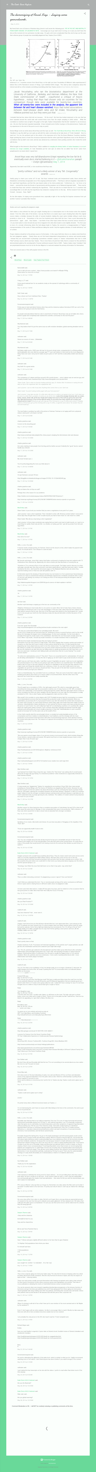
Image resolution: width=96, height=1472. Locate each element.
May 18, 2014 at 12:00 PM (25, 915)
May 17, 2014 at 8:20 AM (25, 342)
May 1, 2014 (59, 162)
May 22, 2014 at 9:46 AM (25, 1349)
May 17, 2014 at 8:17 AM (25, 331)
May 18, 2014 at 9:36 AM (25, 893)
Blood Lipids (27, 260)
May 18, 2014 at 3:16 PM (25, 959)
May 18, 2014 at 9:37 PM (25, 1112)
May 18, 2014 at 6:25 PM (25, 1067)
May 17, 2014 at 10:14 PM (25, 778)
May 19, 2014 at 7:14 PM (25, 1265)
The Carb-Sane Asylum (21, 4)
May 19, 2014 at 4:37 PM (25, 1191)
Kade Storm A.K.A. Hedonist (26, 853)
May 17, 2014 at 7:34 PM (25, 764)
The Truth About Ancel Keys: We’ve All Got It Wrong (70, 131)
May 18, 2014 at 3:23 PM (25, 1023)
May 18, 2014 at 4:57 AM (25, 847)
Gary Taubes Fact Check (41, 260)
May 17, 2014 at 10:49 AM (25, 481)
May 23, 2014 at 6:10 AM (25, 1362)
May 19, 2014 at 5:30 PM (25, 1207)
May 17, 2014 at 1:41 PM (25, 585)
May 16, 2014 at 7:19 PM (25, 275)
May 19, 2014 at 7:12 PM (25, 1254)
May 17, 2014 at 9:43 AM (25, 427)
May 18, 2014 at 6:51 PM (25, 1084)
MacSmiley (21, 508)
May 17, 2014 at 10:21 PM (25, 799)
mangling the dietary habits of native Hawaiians (64, 146)
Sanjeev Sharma (22, 1212)
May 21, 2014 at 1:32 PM (25, 1295)
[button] (85, 13)
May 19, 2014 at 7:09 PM (25, 1232)
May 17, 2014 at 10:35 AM (25, 450)
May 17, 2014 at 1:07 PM (25, 539)
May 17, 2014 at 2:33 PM (25, 617)
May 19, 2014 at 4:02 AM (25, 1166)
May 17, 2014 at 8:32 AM (25, 416)
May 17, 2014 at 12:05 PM (25, 502)
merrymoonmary (52, 1463)
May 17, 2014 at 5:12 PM (25, 741)
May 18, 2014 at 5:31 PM (25, 1054)
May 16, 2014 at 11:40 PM (25, 299)
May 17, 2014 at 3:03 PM (25, 679)
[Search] (88, 5)
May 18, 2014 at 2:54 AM (25, 814)
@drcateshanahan (66, 159)
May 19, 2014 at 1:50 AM (25, 1155)
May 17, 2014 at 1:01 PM (25, 528)
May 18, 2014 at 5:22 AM (25, 869)
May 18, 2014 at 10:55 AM (25, 904)
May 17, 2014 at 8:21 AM (25, 358)
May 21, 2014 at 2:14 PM (25, 1320)
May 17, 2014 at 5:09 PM (25, 724)
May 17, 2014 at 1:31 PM (25, 552)
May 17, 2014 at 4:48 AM (25, 318)
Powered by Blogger (48, 1460)
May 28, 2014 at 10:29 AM (25, 1386)
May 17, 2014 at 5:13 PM (25, 753)
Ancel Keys (18, 260)
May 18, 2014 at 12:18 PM (25, 933)
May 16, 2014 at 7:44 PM (25, 288)
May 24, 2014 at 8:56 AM (25, 1375)
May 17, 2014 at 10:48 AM (25, 467)
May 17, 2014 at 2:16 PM (25, 596)
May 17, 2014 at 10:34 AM (25, 438)
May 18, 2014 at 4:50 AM (25, 831)
